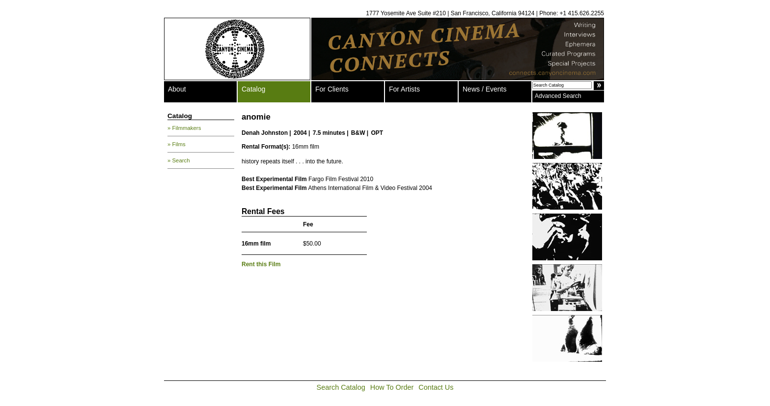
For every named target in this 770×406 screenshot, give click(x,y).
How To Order (392, 387)
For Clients (332, 89)
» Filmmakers (184, 128)
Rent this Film (261, 264)
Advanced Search (558, 96)
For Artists (404, 89)
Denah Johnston (265, 132)
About (177, 89)
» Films (176, 144)
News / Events (484, 89)
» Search (178, 160)
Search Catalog (341, 387)
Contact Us (435, 387)
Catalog (253, 89)
